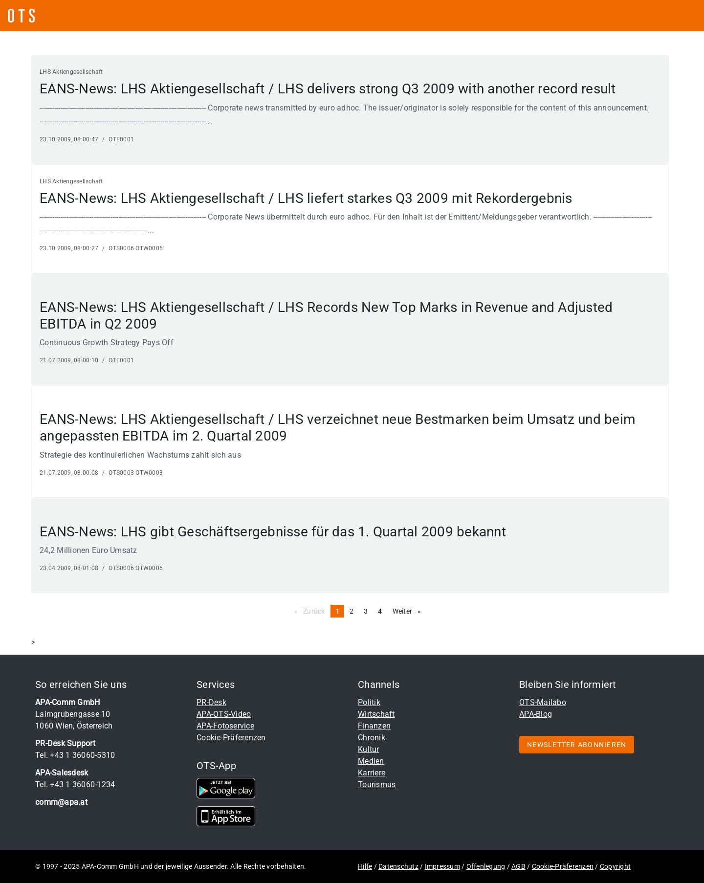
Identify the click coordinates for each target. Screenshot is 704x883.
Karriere (371, 772)
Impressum (442, 866)
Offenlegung (486, 866)
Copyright (615, 866)
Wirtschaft (376, 714)
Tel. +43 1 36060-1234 (75, 784)
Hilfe (365, 866)
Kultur (368, 749)
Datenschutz (398, 866)
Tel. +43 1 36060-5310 (75, 755)
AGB (518, 866)
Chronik (371, 737)
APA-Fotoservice (225, 725)
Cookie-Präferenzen (231, 737)
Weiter (409, 610)
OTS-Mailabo (542, 702)
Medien (371, 761)
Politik (369, 702)
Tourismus (377, 784)
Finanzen (374, 725)
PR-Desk (211, 702)
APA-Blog (535, 714)
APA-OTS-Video (224, 714)
